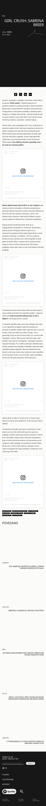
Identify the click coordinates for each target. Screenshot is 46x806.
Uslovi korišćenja (35, 800)
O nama (5, 774)
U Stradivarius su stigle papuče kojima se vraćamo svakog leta (25, 742)
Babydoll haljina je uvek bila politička (26, 610)
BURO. (9, 32)
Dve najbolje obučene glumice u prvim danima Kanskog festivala (26, 567)
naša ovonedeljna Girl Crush (22, 125)
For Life (9, 214)
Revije (4, 693)
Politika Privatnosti (6, 800)
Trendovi (5, 563)
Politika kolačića (21, 800)
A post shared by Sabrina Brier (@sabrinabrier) (23, 198)
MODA (3, 16)
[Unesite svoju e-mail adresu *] (13, 763)
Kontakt (6, 784)
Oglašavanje (7, 779)
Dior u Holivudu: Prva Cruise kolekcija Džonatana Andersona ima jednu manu (26, 698)
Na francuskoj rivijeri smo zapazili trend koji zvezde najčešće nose (23, 654)
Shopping (5, 738)
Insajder (5, 607)
